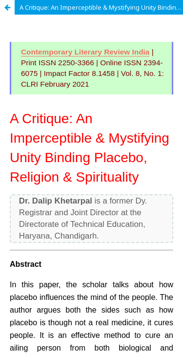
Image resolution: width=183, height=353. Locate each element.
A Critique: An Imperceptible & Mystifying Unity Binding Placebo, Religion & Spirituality (101, 7)
